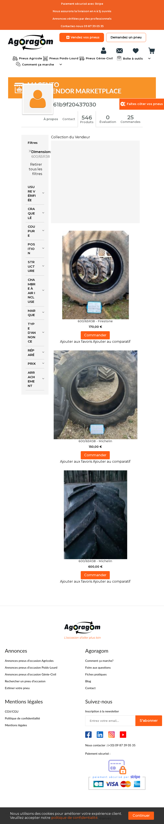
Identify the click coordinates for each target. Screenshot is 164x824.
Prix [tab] (32, 364)
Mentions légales (16, 725)
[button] (76, 342)
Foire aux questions (98, 667)
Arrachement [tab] (31, 379)
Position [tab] (31, 248)
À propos (51, 119)
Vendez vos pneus (82, 37)
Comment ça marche (38, 64)
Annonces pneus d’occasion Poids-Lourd (31, 667)
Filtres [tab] (33, 143)
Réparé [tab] (31, 352)
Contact (68, 119)
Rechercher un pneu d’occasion (25, 681)
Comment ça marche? (99, 660)
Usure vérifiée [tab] (32, 193)
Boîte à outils (132, 58)
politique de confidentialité (74, 818)
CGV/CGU (12, 711)
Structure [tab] (31, 266)
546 (87, 117)
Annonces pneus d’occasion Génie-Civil (30, 674)
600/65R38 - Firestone (95, 321)
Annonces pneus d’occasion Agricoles (29, 660)
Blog (88, 681)
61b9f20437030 (74, 104)
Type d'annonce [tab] (32, 333)
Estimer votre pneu (17, 688)
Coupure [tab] (31, 231)
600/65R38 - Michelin (95, 441)
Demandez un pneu (126, 37)
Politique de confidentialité (22, 718)
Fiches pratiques (96, 674)
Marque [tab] (31, 313)
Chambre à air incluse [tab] (31, 291)
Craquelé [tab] (31, 213)
